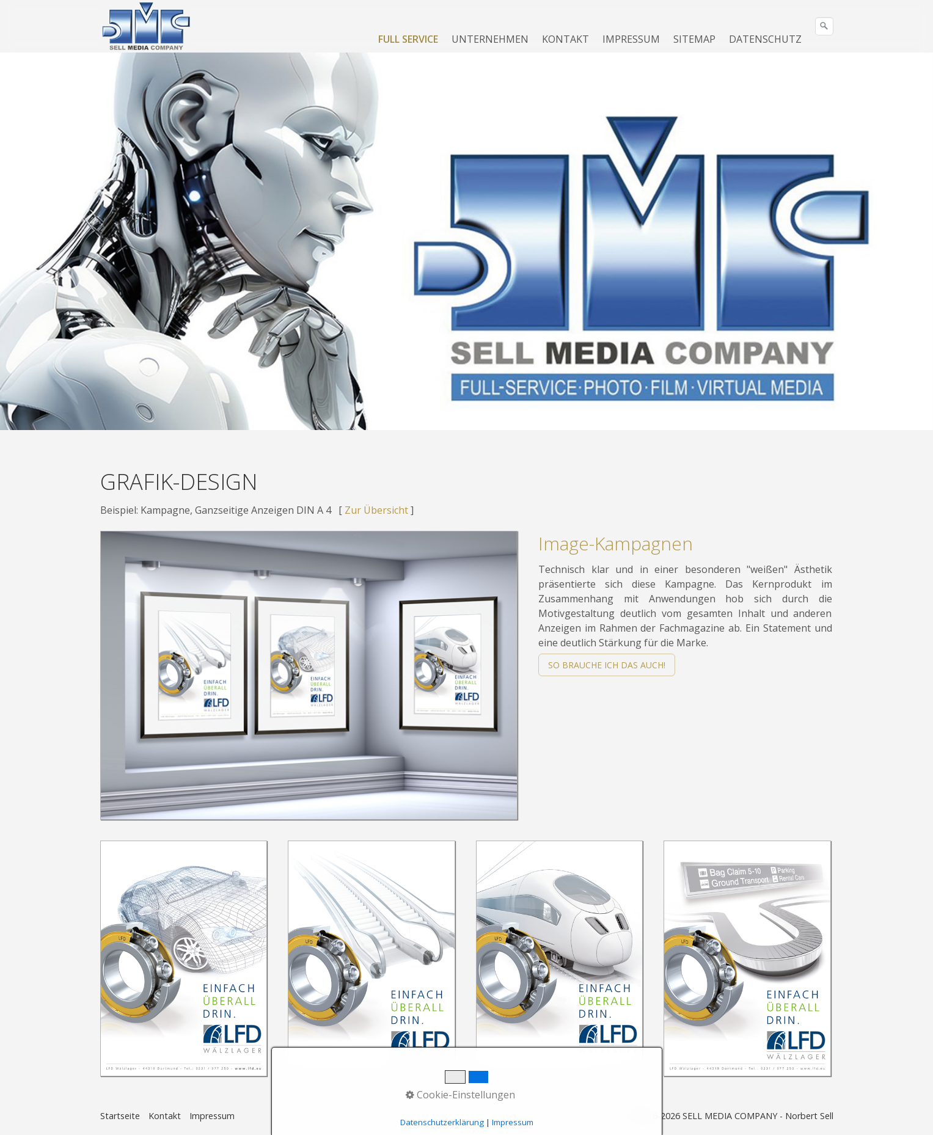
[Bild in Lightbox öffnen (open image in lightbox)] (309, 675)
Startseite (120, 1116)
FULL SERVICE (408, 39)
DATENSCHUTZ (765, 39)
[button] (606, 665)
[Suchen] (824, 26)
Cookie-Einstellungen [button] (460, 1094)
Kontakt (164, 1116)
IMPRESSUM (631, 39)
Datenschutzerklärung (442, 1122)
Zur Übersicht (376, 510)
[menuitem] (408, 39)
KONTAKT (565, 39)
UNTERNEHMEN (490, 39)
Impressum (212, 1116)
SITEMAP (694, 39)
